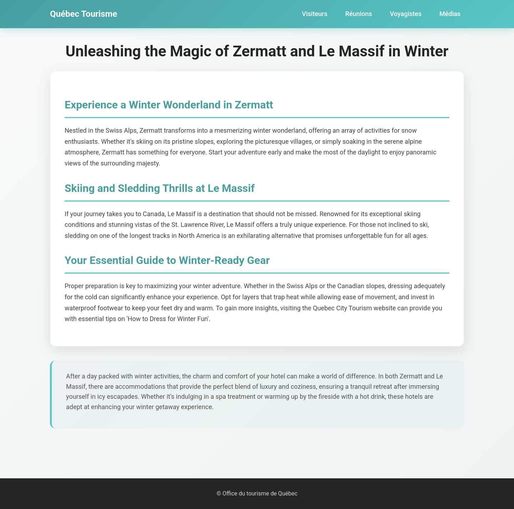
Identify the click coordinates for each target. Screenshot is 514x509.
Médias (449, 13)
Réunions (358, 13)
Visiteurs (314, 13)
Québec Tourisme (83, 14)
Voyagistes (406, 13)
